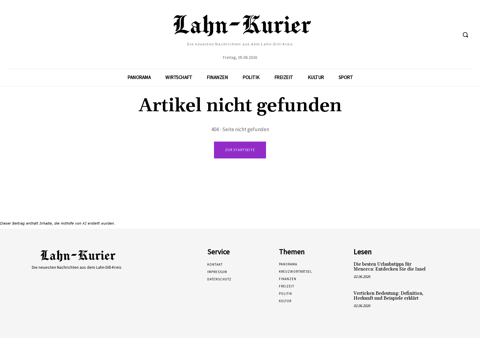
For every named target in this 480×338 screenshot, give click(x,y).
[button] (465, 34)
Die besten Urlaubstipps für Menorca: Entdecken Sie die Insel (390, 266)
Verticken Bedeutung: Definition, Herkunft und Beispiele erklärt (388, 296)
